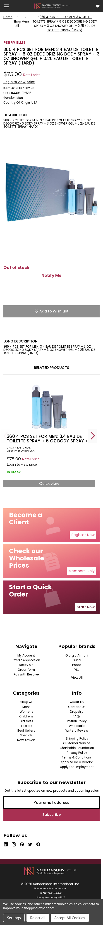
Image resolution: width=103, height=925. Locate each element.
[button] (83, 535)
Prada (76, 665)
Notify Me (51, 275)
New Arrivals (26, 740)
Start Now (86, 607)
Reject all (37, 917)
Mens (26, 707)
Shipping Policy (77, 738)
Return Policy (76, 721)
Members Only (81, 571)
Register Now (83, 534)
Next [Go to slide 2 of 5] (92, 436)
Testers (26, 726)
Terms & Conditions (77, 757)
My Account (26, 655)
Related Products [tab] (51, 367)
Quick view (49, 483)
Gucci (76, 660)
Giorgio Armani (76, 655)
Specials (26, 735)
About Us (77, 702)
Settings (14, 917)
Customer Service (76, 743)
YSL (76, 670)
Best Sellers (26, 730)
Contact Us (76, 707)
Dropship (77, 712)
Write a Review (76, 730)
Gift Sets (26, 721)
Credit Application (26, 660)
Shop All (26, 702)
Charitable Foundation (77, 748)
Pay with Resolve (26, 674)
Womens (26, 712)
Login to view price (19, 82)
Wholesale (77, 726)
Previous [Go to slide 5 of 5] (5, 436)
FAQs (77, 716)
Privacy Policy (77, 753)
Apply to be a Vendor (76, 762)
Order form (26, 670)
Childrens (26, 716)
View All (77, 677)
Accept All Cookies (69, 917)
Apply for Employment (77, 767)
